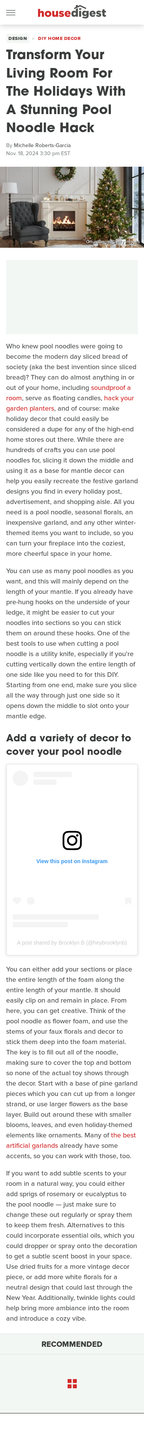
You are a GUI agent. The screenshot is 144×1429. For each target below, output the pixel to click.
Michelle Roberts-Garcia (42, 145)
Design (17, 38)
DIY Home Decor (59, 38)
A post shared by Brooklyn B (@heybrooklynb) (72, 943)
